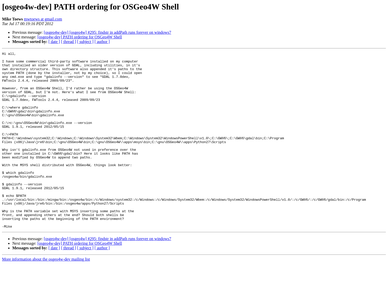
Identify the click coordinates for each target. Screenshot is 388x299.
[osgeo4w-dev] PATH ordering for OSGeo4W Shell (79, 37)
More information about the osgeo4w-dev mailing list (46, 294)
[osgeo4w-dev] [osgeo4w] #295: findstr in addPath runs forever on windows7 (107, 32)
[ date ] (54, 41)
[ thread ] (68, 41)
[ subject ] (85, 41)
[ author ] (102, 41)
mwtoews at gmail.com (43, 19)
